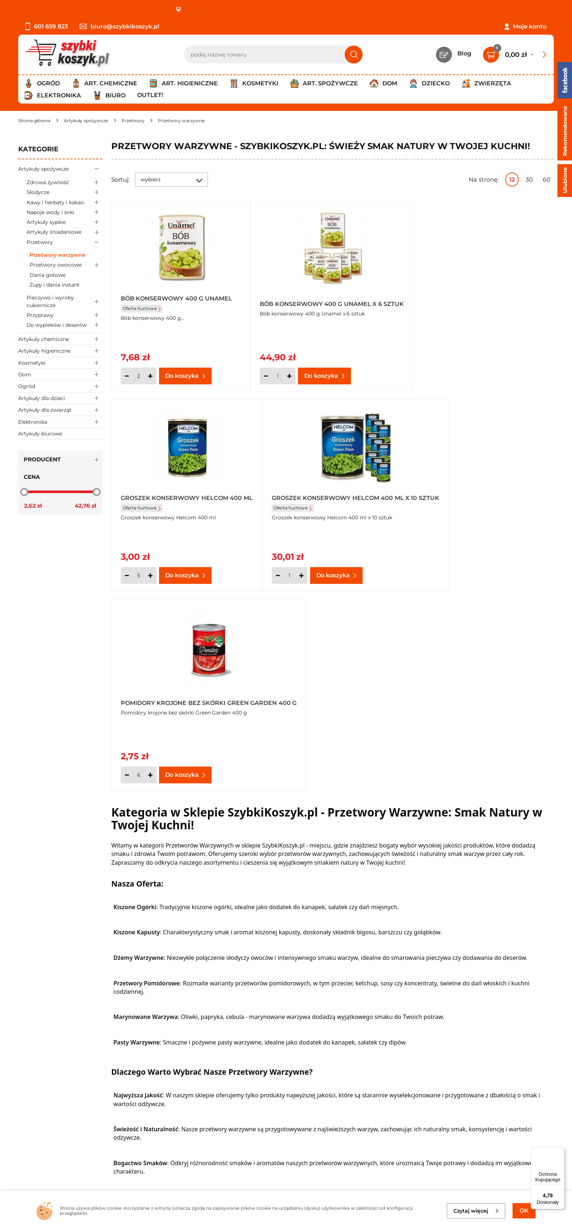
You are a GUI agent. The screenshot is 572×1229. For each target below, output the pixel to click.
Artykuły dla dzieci (60, 398)
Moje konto (529, 26)
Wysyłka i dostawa (45, 1129)
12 (512, 179)
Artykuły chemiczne (60, 339)
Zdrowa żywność (64, 182)
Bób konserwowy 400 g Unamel (176, 298)
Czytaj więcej (476, 1210)
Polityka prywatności (48, 1119)
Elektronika (60, 421)
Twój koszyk (211, 1109)
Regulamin (34, 1109)
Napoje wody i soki (64, 212)
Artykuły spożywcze (60, 168)
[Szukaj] (354, 54)
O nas (26, 1099)
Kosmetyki (60, 362)
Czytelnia (207, 1119)
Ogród (60, 386)
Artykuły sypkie (64, 222)
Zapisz (486, 1100)
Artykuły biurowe (40, 433)
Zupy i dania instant (55, 285)
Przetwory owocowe (66, 265)
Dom (60, 374)
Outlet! (150, 95)
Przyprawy (64, 315)
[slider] (24, 492)
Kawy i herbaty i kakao (64, 202)
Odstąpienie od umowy (52, 1149)
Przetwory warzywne (57, 255)
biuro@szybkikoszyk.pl (119, 26)
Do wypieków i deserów (64, 325)
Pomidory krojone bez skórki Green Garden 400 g (322, 500)
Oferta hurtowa (142, 308)
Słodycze (64, 192)
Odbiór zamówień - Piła (52, 1139)
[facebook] (284, 1186)
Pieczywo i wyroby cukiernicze (64, 301)
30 (529, 179)
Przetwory (64, 242)
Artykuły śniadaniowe (64, 232)
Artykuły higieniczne (60, 350)
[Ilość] (138, 376)
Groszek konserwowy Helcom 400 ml (480, 301)
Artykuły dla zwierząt (60, 410)
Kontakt (206, 1099)
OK (524, 1210)
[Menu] (560, 1151)
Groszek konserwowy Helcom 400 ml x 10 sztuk (181, 500)
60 (546, 179)
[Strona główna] (34, 120)
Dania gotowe (48, 275)
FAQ (24, 1159)
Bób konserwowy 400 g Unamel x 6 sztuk (331, 301)
